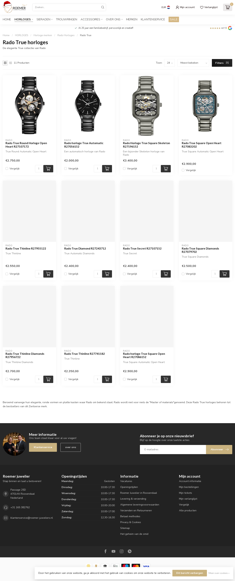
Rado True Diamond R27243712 (85, 248)
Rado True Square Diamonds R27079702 (200, 250)
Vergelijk (15, 168)
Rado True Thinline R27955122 (26, 248)
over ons (70, 447)
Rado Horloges (66, 35)
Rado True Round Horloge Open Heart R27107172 (26, 144)
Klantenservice (153, 19)
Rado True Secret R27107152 (142, 248)
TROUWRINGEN (66, 19)
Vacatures (126, 481)
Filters (222, 63)
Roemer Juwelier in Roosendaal (138, 493)
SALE (174, 19)
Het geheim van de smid (134, 534)
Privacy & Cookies (130, 522)
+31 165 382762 (20, 507)
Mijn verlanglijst (188, 499)
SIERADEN (43, 19)
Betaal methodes (130, 516)
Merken (131, 19)
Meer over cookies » (219, 573)
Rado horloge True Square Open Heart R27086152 (144, 355)
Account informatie (190, 481)
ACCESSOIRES (90, 19)
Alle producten (187, 510)
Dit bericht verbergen (189, 573)
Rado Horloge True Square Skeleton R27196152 (146, 144)
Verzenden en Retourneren (136, 510)
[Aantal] (38, 168)
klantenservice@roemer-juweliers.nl (31, 518)
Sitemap (125, 528)
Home (7, 19)
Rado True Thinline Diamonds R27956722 (25, 355)
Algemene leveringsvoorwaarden (139, 504)
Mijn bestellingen (189, 487)
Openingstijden (129, 487)
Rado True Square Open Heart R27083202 (201, 144)
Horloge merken (43, 35)
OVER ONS (113, 19)
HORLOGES (23, 19)
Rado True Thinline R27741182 (84, 353)
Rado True (85, 35)
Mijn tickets (185, 493)
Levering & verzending (133, 499)
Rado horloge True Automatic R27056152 (83, 144)
